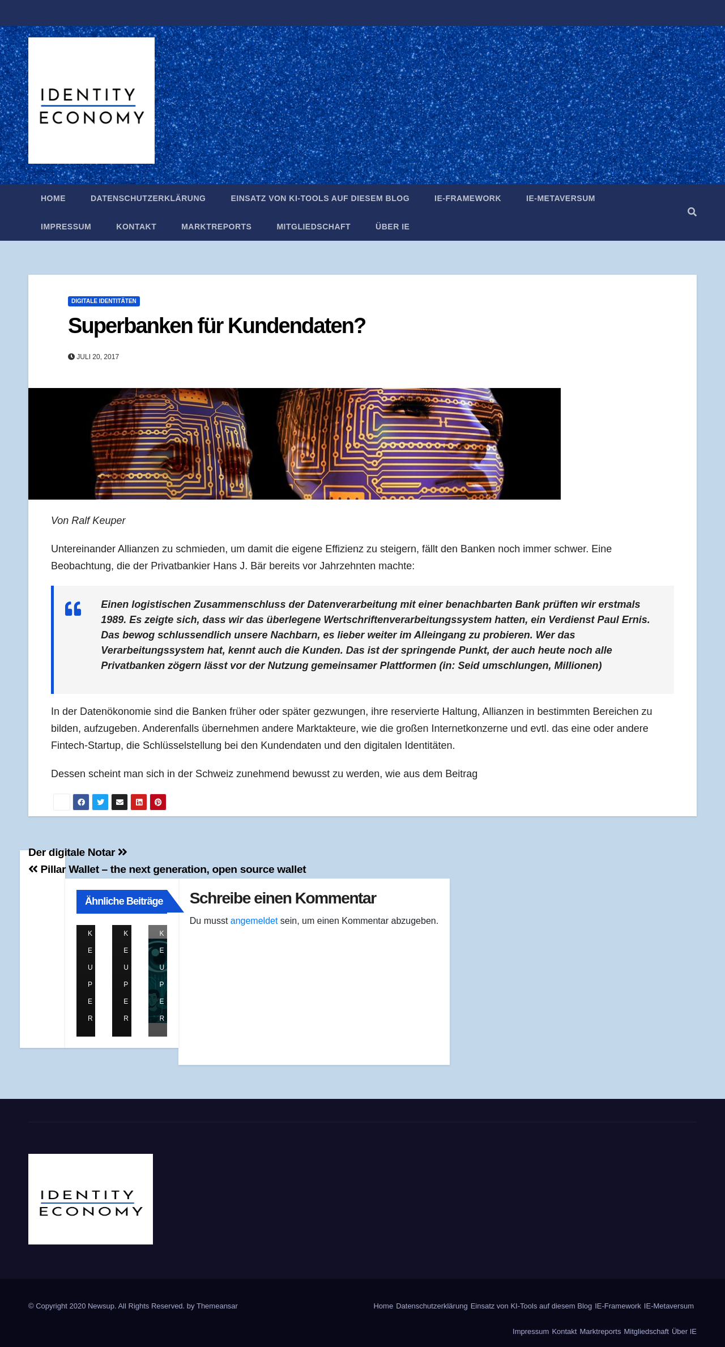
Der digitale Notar (77, 852)
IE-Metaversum (560, 198)
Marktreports (216, 226)
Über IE (393, 226)
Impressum (66, 226)
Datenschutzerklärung (148, 198)
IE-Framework (467, 198)
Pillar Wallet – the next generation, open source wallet (167, 869)
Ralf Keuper (92, 933)
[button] (692, 212)
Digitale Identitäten (104, 301)
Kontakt (136, 226)
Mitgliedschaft (313, 226)
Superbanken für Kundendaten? (216, 326)
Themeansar (217, 1306)
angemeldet (254, 921)
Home (53, 198)
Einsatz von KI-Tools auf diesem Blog (320, 198)
